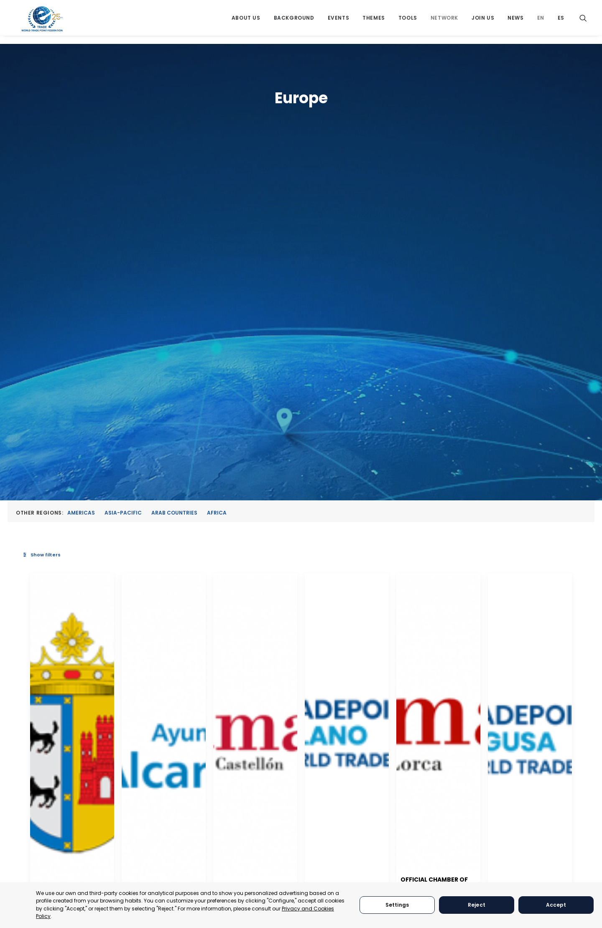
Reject (476, 904)
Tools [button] (407, 21)
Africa (217, 174)
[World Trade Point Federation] (43, 23)
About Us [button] (246, 21)
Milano (493, 559)
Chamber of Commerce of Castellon (416, 555)
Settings (397, 904)
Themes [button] (373, 21)
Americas (81, 174)
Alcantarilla (298, 559)
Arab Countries (174, 174)
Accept (556, 904)
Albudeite (189, 559)
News (515, 21)
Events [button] (338, 21)
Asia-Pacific (123, 174)
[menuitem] (246, 22)
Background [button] (294, 21)
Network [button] (444, 21)
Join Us (483, 21)
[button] (583, 22)
